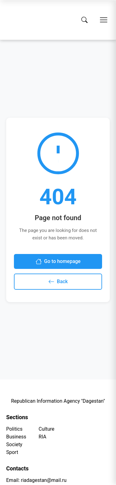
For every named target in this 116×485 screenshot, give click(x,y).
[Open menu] (103, 19)
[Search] (84, 20)
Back (58, 282)
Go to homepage (58, 261)
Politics (14, 429)
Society (14, 444)
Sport (12, 452)
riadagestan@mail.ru (44, 480)
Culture (46, 429)
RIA (42, 437)
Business (16, 437)
